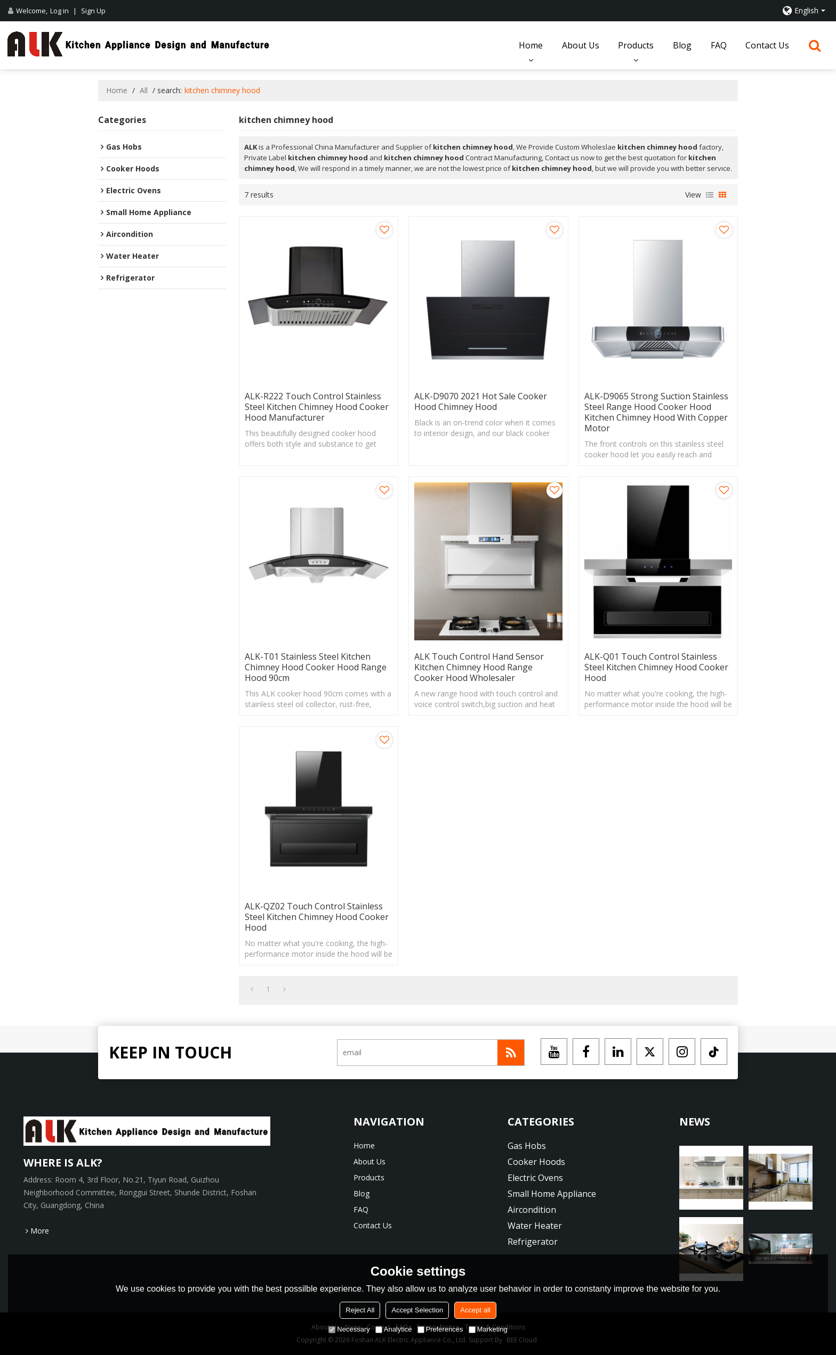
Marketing (488, 1329)
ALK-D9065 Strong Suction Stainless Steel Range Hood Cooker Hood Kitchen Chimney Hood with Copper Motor (656, 412)
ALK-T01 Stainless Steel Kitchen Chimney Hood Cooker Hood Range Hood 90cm (316, 667)
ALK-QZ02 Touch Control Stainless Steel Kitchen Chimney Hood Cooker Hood (317, 917)
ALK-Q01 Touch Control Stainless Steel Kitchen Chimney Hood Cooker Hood (656, 667)
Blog (682, 45)
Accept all (475, 1310)
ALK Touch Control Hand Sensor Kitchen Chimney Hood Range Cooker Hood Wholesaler (479, 667)
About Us (580, 45)
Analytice (393, 1329)
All (144, 90)
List (709, 195)
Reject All (359, 1310)
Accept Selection (417, 1310)
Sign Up (93, 10)
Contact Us (767, 45)
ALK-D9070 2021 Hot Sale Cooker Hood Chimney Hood (480, 401)
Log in (59, 10)
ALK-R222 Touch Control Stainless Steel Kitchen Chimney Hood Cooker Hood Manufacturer (317, 407)
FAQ (719, 45)
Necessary (348, 1329)
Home (531, 45)
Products (636, 45)
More (39, 1231)
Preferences (440, 1329)
